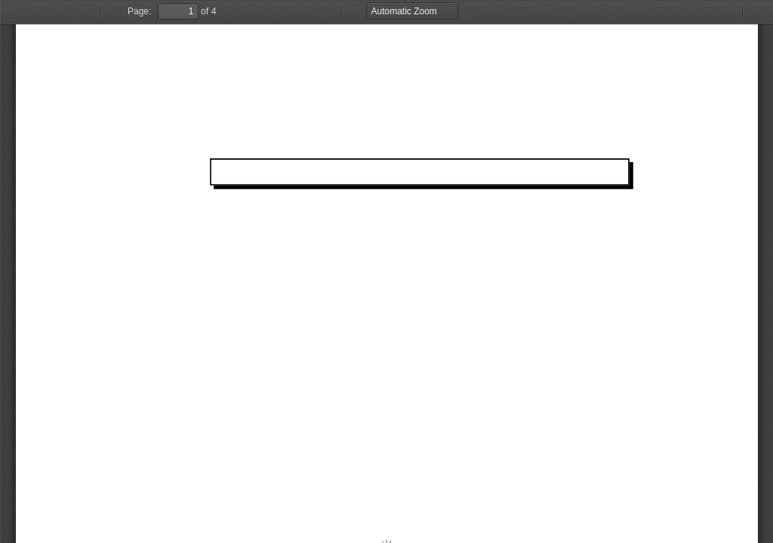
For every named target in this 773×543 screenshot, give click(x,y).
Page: (139, 11)
